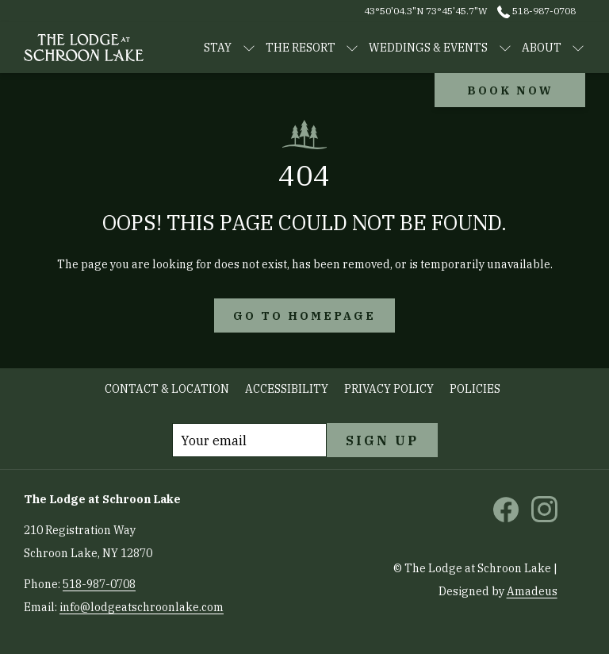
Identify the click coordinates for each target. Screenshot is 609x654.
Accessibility (286, 389)
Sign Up (382, 440)
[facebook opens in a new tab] (506, 508)
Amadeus (532, 591)
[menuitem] (167, 389)
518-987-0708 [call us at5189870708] (536, 11)
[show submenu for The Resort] (352, 47)
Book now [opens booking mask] (510, 90)
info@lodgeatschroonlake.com (141, 607)
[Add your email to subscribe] (249, 440)
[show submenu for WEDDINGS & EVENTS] (505, 47)
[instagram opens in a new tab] (544, 508)
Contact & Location (167, 389)
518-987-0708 (99, 584)
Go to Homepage (304, 316)
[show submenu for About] (578, 47)
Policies (475, 389)
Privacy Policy (389, 389)
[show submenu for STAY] (249, 47)
